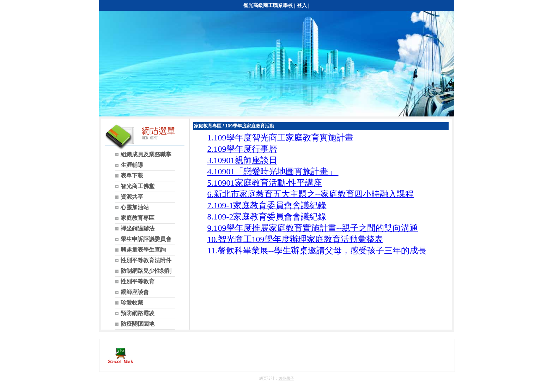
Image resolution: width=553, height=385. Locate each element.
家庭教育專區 (207, 125)
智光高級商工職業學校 (268, 5)
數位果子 (286, 378)
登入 (302, 5)
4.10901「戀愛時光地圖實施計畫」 (273, 171)
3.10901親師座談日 (242, 160)
